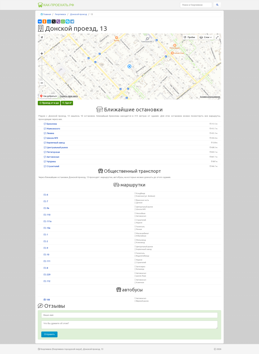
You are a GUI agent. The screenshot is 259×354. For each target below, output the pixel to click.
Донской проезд (78, 14)
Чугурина (50, 161)
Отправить (49, 334)
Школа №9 (51, 138)
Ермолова (50, 124)
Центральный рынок (56, 147)
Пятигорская (52, 152)
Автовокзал (51, 157)
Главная (47, 14)
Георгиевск (60, 14)
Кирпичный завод (54, 142)
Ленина (49, 133)
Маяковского (52, 128)
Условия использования (210, 97)
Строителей (51, 166)
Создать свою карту (69, 96)
